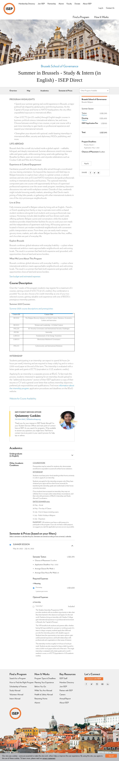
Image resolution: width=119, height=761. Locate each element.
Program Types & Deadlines (45, 678)
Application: (88, 148)
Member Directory (67, 682)
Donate (77, 4)
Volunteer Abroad (16, 694)
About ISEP (87, 4)
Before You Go (40, 686)
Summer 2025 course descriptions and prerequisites (31, 308)
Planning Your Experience (44, 682)
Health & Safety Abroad (44, 694)
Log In (101, 8)
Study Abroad (15, 690)
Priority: (86, 145)
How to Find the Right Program (22, 682)
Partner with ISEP (66, 690)
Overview (13, 91)
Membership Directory (27, 4)
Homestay (55, 587)
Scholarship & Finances (18, 686)
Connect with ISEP (94, 679)
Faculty (69, 4)
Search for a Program (18, 678)
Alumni (61, 4)
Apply (86, 163)
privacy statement (49, 758)
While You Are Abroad (43, 690)
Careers (62, 694)
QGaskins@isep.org (33, 419)
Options (84, 115)
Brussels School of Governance (59, 66)
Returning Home (41, 698)
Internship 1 (55, 606)
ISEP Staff (63, 678)
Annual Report (65, 698)
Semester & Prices (65, 91)
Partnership (52, 4)
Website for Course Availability (23, 398)
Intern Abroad (15, 698)
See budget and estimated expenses (25, 276)
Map (28, 91)
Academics (44, 91)
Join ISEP (41, 4)
